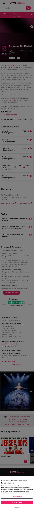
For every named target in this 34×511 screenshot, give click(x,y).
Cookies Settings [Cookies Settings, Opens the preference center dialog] (17, 496)
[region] (17, 493)
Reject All (17, 507)
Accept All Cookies (17, 502)
